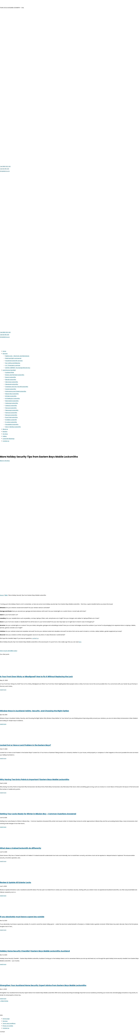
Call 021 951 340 (4, 169)
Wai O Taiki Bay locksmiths (13, 427)
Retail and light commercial (13, 358)
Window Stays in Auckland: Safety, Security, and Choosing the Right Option (34, 711)
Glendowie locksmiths (11, 384)
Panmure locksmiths (11, 412)
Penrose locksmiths (11, 408)
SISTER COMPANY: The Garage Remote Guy (17, 368)
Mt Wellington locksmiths (12, 398)
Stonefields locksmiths (11, 424)
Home (4, 351)
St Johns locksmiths (11, 422)
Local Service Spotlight (9, 370)
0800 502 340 (28, 7)
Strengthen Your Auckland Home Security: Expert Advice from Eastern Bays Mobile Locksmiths (43, 985)
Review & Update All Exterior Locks (15, 882)
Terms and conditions (9, 1023)
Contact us (6, 441)
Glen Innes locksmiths (11, 382)
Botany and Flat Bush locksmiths (14, 375)
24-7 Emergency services (12, 365)
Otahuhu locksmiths (11, 405)
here (80, 642)
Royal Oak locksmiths (11, 417)
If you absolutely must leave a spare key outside (22, 916)
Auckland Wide (9, 372)
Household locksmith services (14, 360)
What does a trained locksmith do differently (20, 848)
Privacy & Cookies (8, 1026)
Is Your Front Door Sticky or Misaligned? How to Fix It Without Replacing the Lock (36, 676)
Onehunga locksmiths (11, 403)
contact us (35, 638)
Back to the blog (5, 460)
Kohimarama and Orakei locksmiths (15, 391)
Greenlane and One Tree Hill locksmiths (16, 386)
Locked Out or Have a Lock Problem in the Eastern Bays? (25, 745)
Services (5, 353)
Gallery (5, 436)
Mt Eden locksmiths (10, 396)
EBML (6, 595)
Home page (6, 1019)
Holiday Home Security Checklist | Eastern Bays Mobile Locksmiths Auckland (35, 951)
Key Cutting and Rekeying (12, 363)
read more (3, 690)
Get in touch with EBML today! (8, 651)
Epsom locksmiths (10, 377)
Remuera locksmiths (11, 415)
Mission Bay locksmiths (12, 394)
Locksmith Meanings (8, 438)
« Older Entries (4, 1001)
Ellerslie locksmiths (10, 379)
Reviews (5, 431)
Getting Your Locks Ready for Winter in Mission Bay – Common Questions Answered (38, 814)
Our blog (5, 434)
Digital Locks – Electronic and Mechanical (17, 356)
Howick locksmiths (10, 389)
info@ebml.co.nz (5, 171)
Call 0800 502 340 (5, 166)
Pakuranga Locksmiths (11, 410)
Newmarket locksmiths (12, 401)
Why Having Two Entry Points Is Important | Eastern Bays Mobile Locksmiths (34, 779)
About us (5, 429)
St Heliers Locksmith (11, 420)
